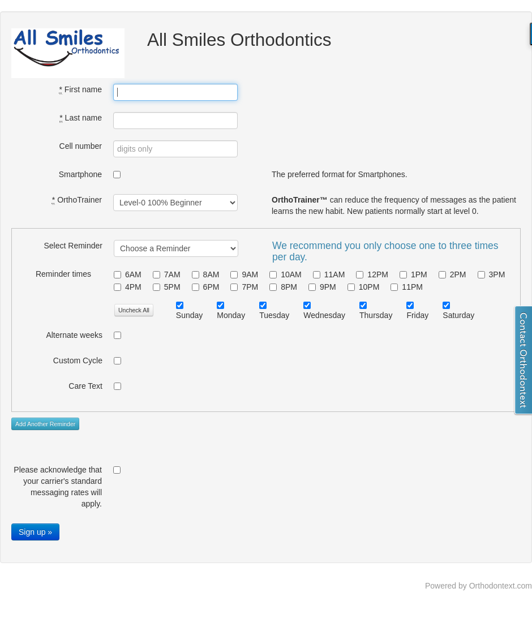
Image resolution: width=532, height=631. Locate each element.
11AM (329, 274)
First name (80, 90)
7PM (244, 286)
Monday (231, 315)
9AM (244, 274)
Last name (80, 118)
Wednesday (324, 315)
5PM (167, 286)
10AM (285, 274)
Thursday (375, 315)
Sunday (189, 315)
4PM (127, 286)
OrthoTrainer (77, 200)
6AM (127, 274)
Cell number (80, 146)
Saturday (458, 315)
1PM (413, 274)
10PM (363, 286)
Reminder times (63, 273)
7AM (167, 274)
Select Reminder (73, 245)
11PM (407, 286)
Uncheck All (133, 310)
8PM (283, 286)
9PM (322, 286)
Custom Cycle (77, 360)
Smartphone (80, 174)
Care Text (85, 385)
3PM (491, 274)
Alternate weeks (74, 335)
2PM (452, 274)
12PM (372, 274)
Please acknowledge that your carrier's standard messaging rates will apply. (58, 486)
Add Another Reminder (45, 423)
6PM (206, 286)
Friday (417, 315)
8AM (206, 274)
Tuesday (274, 315)
